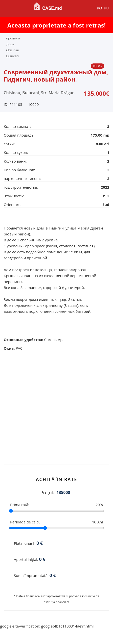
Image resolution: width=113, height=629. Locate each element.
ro (99, 7)
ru (106, 7)
